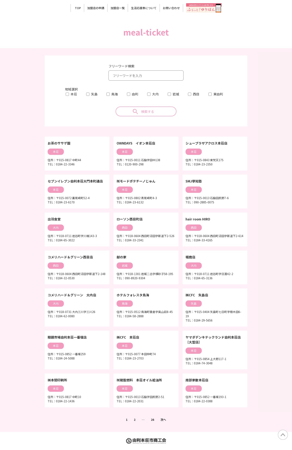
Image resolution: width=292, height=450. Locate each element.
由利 (135, 94)
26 (152, 420)
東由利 (218, 94)
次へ (163, 420)
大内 (155, 94)
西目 (196, 94)
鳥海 (114, 94)
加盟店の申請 (95, 8)
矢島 (94, 94)
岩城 (176, 94)
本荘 (74, 94)
